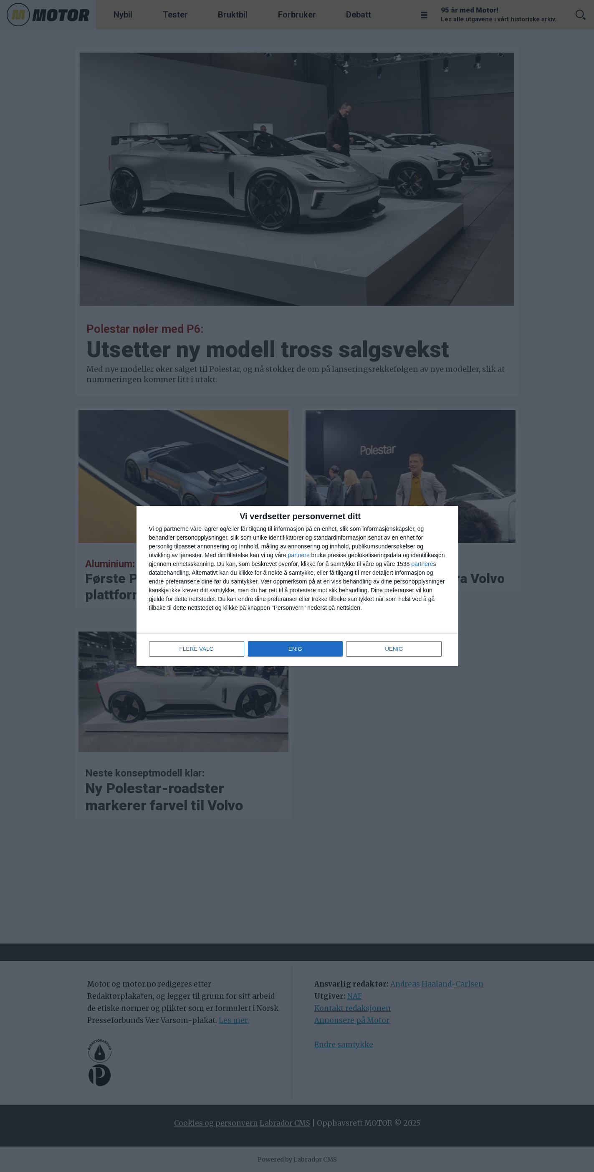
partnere (299, 555)
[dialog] (297, 586)
